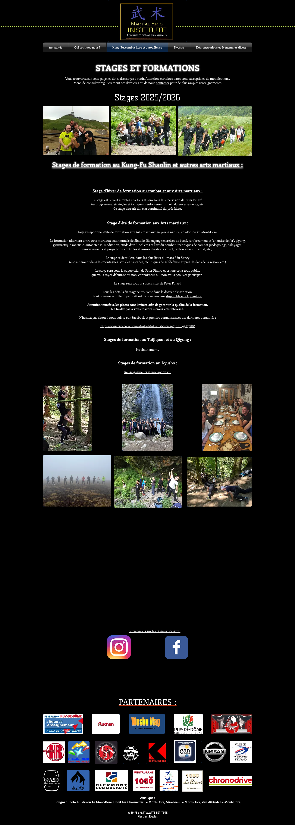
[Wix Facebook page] (176, 647)
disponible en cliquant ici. (184, 296)
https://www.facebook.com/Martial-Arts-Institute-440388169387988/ (147, 326)
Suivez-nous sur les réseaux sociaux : (155, 631)
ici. (147, 372)
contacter (162, 83)
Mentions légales (148, 816)
